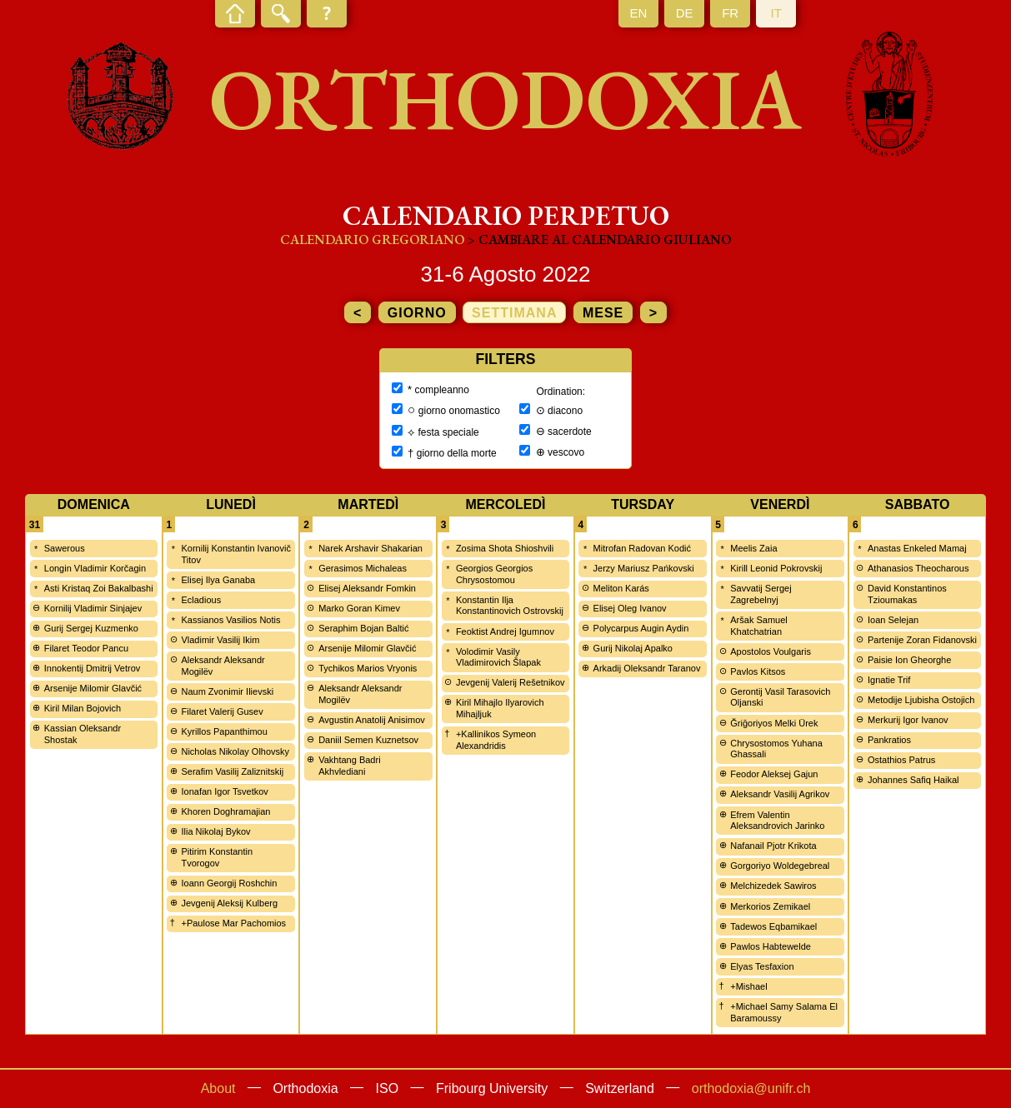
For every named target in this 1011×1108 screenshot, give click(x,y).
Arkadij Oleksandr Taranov (647, 668)
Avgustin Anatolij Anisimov (371, 720)
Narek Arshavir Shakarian (370, 548)
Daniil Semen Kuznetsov (368, 740)
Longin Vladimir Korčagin (95, 568)
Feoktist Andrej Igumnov (505, 631)
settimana (514, 313)
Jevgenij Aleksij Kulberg (229, 903)
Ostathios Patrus (901, 760)
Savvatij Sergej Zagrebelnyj (760, 594)
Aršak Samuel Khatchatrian (758, 625)
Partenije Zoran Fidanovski (922, 640)
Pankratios (889, 740)
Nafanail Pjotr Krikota (773, 846)
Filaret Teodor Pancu (86, 648)
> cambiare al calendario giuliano (599, 239)
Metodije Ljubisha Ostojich (921, 700)
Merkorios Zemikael (770, 906)
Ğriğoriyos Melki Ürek (774, 723)
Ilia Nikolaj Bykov (215, 831)
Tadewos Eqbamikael (773, 926)
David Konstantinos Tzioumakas (907, 594)
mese (603, 313)
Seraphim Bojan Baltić (363, 628)
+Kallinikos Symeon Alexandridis (496, 740)
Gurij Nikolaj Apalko (633, 648)
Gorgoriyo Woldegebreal (779, 866)
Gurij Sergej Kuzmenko (91, 628)
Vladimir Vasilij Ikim (220, 640)
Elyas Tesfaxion (761, 966)
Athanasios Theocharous (918, 568)
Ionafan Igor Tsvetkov (224, 791)
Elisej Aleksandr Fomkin (367, 588)
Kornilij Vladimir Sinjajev (93, 608)
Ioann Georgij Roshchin (229, 883)
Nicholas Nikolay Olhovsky (235, 751)
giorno (417, 313)
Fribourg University (492, 1088)
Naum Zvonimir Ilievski (227, 691)
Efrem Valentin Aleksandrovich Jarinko (777, 820)
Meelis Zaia (753, 548)
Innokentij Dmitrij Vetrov (92, 668)
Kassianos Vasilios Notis (230, 620)
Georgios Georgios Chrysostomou (494, 574)
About (218, 1088)
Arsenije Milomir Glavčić (93, 688)
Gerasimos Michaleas (362, 568)
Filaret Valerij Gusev (222, 711)
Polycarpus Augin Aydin (641, 628)
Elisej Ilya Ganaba (218, 580)
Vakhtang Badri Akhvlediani (349, 765)
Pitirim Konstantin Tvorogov (217, 857)
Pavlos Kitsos (757, 671)
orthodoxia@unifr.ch (751, 1088)
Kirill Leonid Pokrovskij (776, 568)
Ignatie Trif (889, 680)
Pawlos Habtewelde (770, 946)
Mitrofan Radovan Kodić (642, 548)
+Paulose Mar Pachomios (233, 923)
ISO (387, 1088)
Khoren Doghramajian (225, 811)
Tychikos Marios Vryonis (367, 668)
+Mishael (748, 986)
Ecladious (201, 600)
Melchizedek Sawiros (773, 886)
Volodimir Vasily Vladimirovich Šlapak (498, 657)
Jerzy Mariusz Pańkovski (643, 568)
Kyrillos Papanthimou (224, 731)
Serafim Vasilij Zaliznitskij (232, 771)
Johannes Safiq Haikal (913, 780)
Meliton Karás (621, 588)
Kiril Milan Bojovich (82, 708)
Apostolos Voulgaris (770, 651)
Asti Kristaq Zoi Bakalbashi (98, 588)
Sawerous (64, 548)
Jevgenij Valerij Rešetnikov (510, 682)
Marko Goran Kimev (359, 608)
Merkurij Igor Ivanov (908, 720)
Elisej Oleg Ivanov (630, 608)
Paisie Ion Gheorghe (909, 660)
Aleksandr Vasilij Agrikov (779, 794)
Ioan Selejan (893, 620)
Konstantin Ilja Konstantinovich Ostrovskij (509, 605)
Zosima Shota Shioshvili (504, 548)
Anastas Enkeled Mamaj (917, 548)
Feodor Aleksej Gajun (774, 774)
